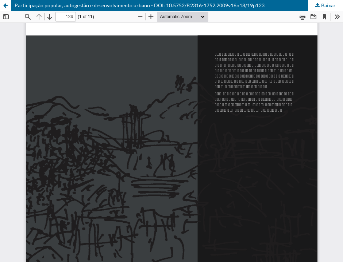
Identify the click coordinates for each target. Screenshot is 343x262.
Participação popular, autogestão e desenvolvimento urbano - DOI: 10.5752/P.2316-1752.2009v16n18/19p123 (140, 5)
